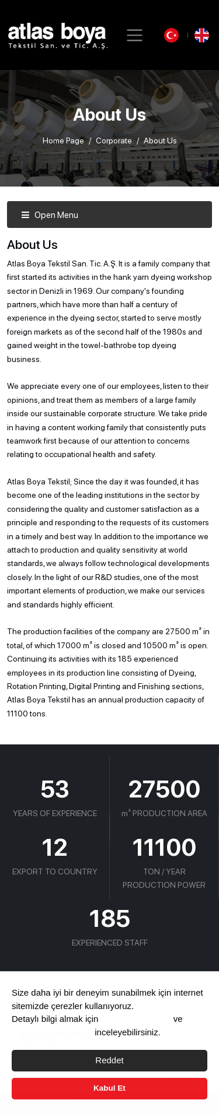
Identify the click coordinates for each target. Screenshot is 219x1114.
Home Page (63, 140)
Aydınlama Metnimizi (52, 1032)
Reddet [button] (109, 1060)
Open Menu (49, 215)
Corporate (114, 140)
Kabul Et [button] (109, 1088)
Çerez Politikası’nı (136, 1019)
